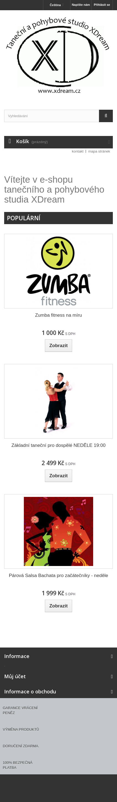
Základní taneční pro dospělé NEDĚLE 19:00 (58, 445)
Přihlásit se (102, 4)
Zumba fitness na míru (58, 315)
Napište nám (81, 4)
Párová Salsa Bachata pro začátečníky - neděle (58, 575)
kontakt (77, 151)
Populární (23, 218)
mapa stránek (99, 151)
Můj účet (15, 676)
